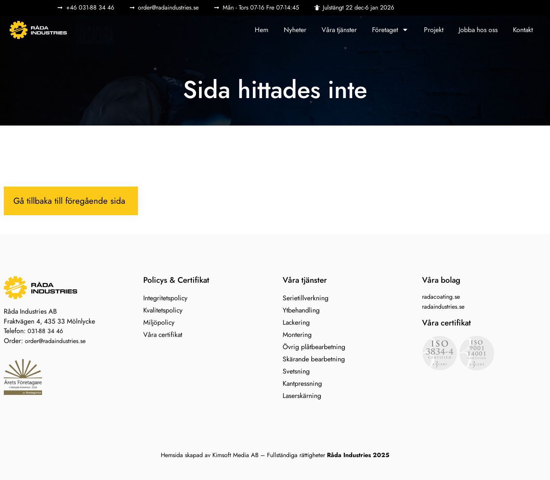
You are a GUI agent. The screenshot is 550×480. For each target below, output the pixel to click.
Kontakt (523, 30)
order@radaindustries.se (55, 341)
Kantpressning (302, 383)
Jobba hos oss (478, 30)
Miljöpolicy (159, 322)
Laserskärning (302, 396)
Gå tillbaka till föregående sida (69, 201)
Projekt (433, 30)
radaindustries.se (443, 306)
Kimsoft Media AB (235, 455)
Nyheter (295, 30)
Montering (297, 335)
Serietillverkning (305, 298)
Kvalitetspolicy (163, 310)
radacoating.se (441, 296)
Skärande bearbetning (314, 359)
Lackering (296, 322)
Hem (262, 30)
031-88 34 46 (45, 331)
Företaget (390, 30)
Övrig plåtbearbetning (314, 347)
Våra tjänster (339, 30)
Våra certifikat (162, 335)
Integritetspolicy (165, 298)
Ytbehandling (301, 310)
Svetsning (296, 371)
